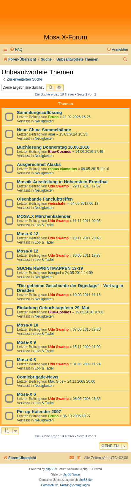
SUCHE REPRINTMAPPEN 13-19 (50, 268)
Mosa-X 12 (27, 251)
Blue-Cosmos (59, 152)
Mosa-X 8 (26, 359)
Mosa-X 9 (26, 342)
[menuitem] (16, 50)
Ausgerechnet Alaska (39, 164)
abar (51, 134)
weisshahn (57, 203)
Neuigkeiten (44, 121)
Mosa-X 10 (27, 325)
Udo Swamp (58, 186)
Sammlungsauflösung (39, 112)
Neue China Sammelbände (44, 129)
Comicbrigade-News (38, 377)
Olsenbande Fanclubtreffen (45, 199)
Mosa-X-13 (28, 233)
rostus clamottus (62, 169)
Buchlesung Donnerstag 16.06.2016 (53, 147)
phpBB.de (85, 479)
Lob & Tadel (44, 225)
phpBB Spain (71, 474)
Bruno (53, 117)
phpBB (50, 469)
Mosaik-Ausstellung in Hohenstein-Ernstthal (62, 181)
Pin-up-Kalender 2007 (39, 411)
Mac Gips (55, 381)
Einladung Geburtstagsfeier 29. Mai (53, 307)
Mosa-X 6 (26, 394)
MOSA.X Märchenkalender (44, 216)
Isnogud (54, 273)
